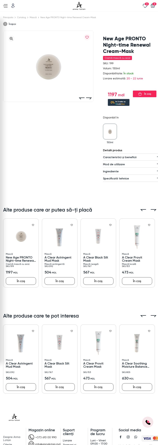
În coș (147, 93)
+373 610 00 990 (42, 437)
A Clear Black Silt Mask (95, 259)
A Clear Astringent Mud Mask (58, 259)
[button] (82, 98)
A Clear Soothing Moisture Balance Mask (134, 365)
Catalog (21, 17)
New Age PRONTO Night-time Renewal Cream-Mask (20, 259)
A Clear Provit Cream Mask (132, 259)
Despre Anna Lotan (11, 438)
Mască (33, 17)
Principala (8, 17)
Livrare (67, 440)
